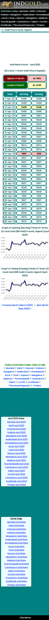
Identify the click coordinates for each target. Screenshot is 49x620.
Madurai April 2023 (16, 460)
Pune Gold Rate (16, 550)
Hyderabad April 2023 (16, 439)
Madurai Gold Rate (16, 560)
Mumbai (24, 11)
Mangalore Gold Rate (16, 556)
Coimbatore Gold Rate (16, 567)
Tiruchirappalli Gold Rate (16, 563)
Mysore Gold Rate (16, 553)
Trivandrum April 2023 (16, 477)
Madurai (43, 18)
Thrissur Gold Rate (16, 584)
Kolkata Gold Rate (16, 532)
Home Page (16, 518)
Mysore (20, 18)
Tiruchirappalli (8, 21)
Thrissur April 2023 (16, 484)
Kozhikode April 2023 (16, 481)
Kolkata (4, 14)
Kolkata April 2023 (16, 432)
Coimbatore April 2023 (16, 467)
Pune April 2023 (16, 449)
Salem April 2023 (16, 470)
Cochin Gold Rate (16, 574)
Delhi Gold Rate (16, 525)
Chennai (41, 11)
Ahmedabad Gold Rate (16, 542)
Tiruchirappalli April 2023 (16, 463)
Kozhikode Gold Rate (16, 581)
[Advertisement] (24, 47)
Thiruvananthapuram (24, 25)
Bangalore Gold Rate (16, 536)
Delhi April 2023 (16, 425)
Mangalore (31, 18)
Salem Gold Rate (16, 570)
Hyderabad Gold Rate (16, 539)
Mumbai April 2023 (16, 421)
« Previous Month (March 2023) (17, 305)
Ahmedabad (42, 14)
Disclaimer (25, 617)
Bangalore (15, 14)
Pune (11, 18)
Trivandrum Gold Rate (16, 577)
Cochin (43, 21)
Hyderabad (28, 14)
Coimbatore (23, 21)
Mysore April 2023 (16, 453)
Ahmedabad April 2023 (16, 442)
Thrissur (41, 25)
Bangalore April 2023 (16, 435)
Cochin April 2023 (16, 474)
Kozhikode (6, 25)
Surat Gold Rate (16, 546)
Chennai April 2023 (16, 428)
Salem (34, 21)
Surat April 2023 (16, 446)
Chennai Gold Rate (16, 529)
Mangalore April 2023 (16, 456)
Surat (4, 18)
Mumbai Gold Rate (16, 522)
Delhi (32, 11)
